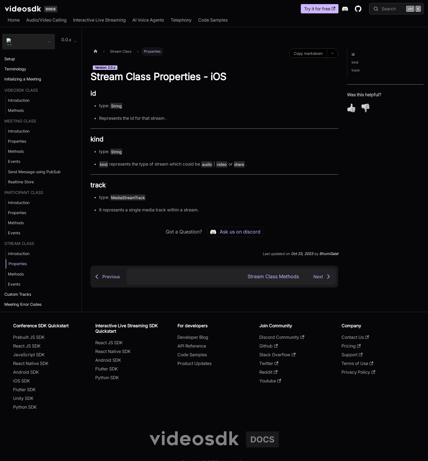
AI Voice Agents (148, 20)
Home (14, 20)
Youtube (270, 381)
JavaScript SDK (29, 355)
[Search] (396, 8)
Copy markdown (308, 53)
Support (351, 355)
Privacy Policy (358, 372)
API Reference (191, 346)
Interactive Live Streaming (99, 20)
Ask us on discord (235, 232)
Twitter (268, 364)
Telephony (181, 20)
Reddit (268, 372)
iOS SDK (21, 381)
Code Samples (213, 20)
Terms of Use (357, 364)
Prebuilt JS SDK (29, 337)
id (353, 55)
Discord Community (281, 337)
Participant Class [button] (23, 192)
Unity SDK (23, 399)
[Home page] (95, 51)
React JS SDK (27, 346)
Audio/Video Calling (46, 20)
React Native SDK (31, 364)
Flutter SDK (24, 390)
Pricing (351, 346)
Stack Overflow (277, 355)
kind (355, 63)
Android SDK (26, 372)
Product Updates (194, 364)
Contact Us (355, 337)
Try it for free (319, 8)
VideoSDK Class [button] (21, 90)
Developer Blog (192, 337)
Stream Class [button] (19, 244)
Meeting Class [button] (20, 121)
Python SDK (25, 407)
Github (268, 346)
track (356, 70)
